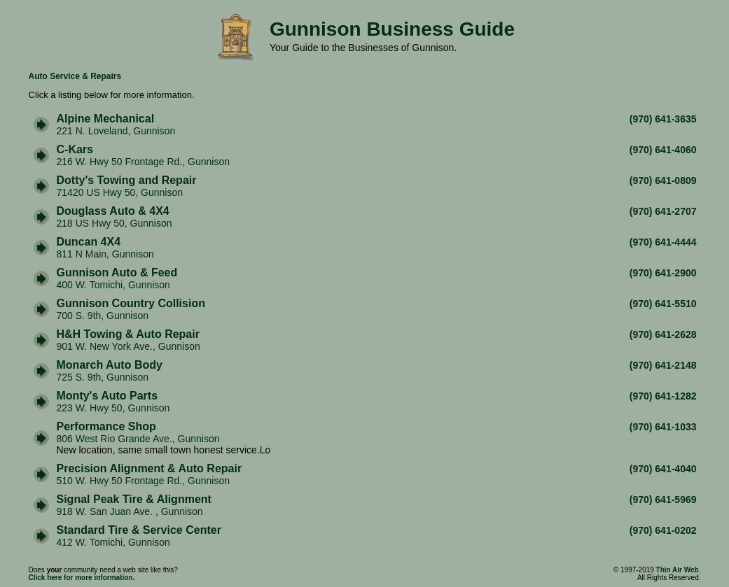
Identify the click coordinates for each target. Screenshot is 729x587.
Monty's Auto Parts (107, 396)
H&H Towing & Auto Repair (128, 334)
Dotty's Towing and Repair (127, 180)
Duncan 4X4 (89, 242)
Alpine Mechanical (106, 119)
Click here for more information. (82, 577)
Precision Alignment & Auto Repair (149, 468)
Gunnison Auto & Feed (117, 272)
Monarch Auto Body (109, 365)
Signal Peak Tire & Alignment (134, 499)
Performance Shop (106, 426)
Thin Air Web (677, 570)
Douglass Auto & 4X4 (113, 211)
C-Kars (75, 149)
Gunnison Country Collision (131, 303)
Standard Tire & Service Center (139, 530)
